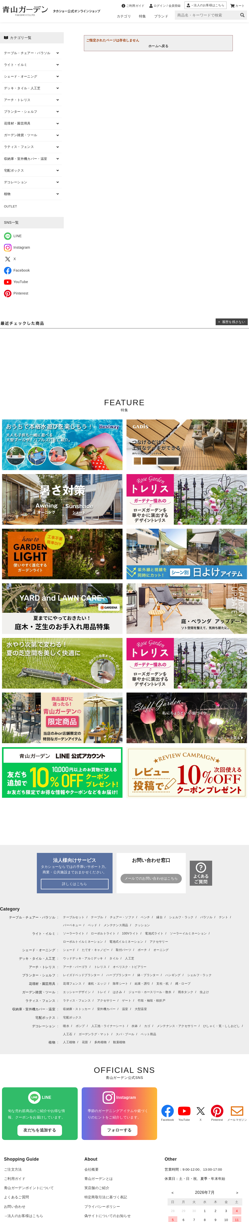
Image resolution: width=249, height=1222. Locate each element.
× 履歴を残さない (231, 322)
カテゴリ (124, 16)
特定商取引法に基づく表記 (105, 1197)
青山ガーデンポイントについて (29, 1188)
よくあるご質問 (16, 1197)
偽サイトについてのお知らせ (107, 1216)
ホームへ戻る (158, 46)
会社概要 (91, 1169)
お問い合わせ (14, 1207)
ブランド (161, 16)
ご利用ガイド (14, 1179)
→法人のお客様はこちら (23, 1216)
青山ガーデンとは (98, 1179)
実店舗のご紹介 (96, 1188)
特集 (142, 16)
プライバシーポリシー (102, 1207)
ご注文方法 (13, 1169)
